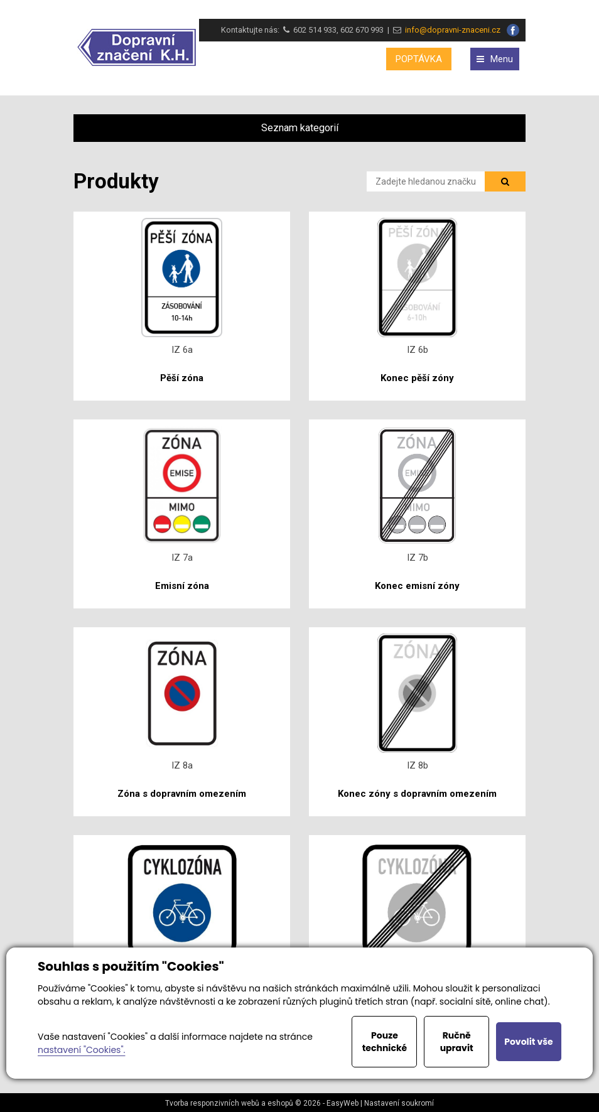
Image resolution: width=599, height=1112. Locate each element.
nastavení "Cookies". (81, 1050)
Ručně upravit (456, 1041)
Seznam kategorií (299, 128)
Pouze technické (384, 1041)
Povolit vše (528, 1041)
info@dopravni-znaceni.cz (450, 30)
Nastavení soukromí (399, 1103)
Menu (495, 59)
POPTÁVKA (419, 59)
